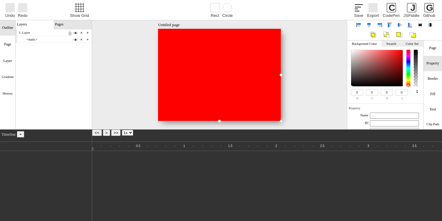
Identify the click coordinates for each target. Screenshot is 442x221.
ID (366, 123)
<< (97, 132)
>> (116, 132)
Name (364, 115)
